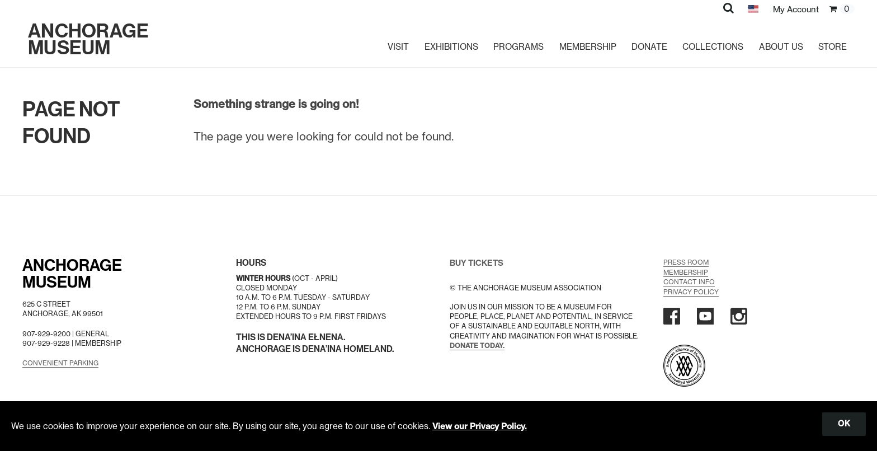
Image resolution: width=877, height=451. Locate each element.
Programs (513, 42)
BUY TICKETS (478, 262)
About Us (781, 42)
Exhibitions (445, 42)
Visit (391, 42)
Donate (647, 42)
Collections (712, 42)
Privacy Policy (691, 290)
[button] (726, 8)
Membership (583, 42)
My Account (795, 9)
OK (843, 424)
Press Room (686, 262)
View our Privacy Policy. (480, 425)
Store (833, 42)
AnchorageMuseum (74, 273)
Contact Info (689, 281)
